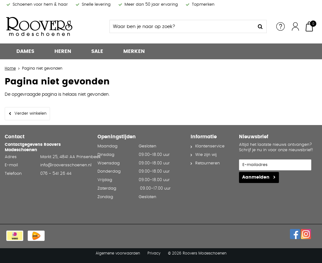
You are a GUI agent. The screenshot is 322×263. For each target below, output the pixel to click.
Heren (62, 51)
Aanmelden (255, 177)
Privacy (153, 253)
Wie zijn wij (206, 155)
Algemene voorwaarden (118, 253)
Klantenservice (210, 146)
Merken (134, 51)
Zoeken (260, 26)
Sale (97, 51)
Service (280, 26)
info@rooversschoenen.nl (66, 165)
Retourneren (207, 163)
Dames (25, 51)
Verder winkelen (30, 113)
